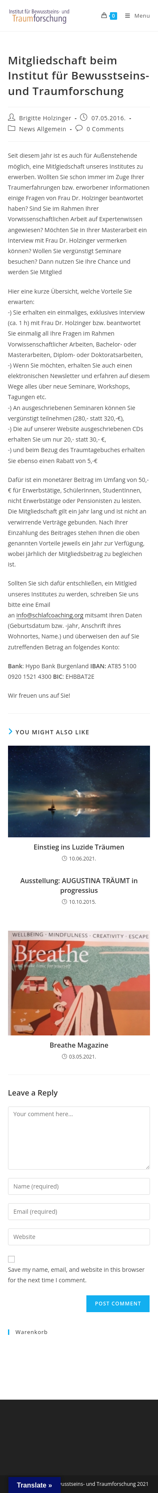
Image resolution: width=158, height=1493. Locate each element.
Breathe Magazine (79, 1045)
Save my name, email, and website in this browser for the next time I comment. (76, 1274)
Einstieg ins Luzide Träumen (79, 847)
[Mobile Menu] (134, 15)
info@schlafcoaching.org (49, 615)
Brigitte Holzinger (45, 118)
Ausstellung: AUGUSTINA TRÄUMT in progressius (79, 885)
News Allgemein (42, 129)
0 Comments (105, 129)
